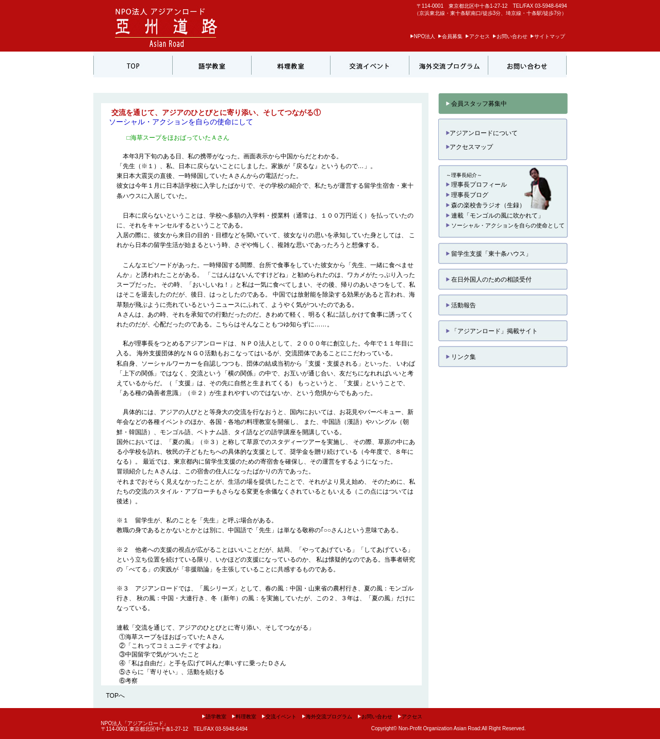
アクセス (477, 36)
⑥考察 (128, 680)
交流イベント (278, 716)
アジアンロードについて (482, 133)
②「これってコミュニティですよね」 (171, 645)
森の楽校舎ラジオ (473, 205)
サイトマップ (547, 36)
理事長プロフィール (476, 184)
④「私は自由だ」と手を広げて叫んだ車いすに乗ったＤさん (202, 663)
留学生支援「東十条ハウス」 (489, 253)
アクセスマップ (469, 147)
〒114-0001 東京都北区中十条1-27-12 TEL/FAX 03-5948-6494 (492, 6)
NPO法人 (423, 36)
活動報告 (461, 305)
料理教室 (244, 716)
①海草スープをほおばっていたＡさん (171, 637)
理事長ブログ (467, 195)
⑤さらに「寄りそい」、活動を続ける (171, 672)
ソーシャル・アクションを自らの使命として (505, 225)
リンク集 (461, 356)
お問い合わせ (509, 36)
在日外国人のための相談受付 (489, 279)
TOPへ (115, 695)
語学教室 (214, 716)
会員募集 (450, 36)
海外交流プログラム (327, 716)
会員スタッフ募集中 (476, 103)
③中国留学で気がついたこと (159, 654)
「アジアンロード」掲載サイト (492, 331)
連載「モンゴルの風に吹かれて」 (495, 215)
